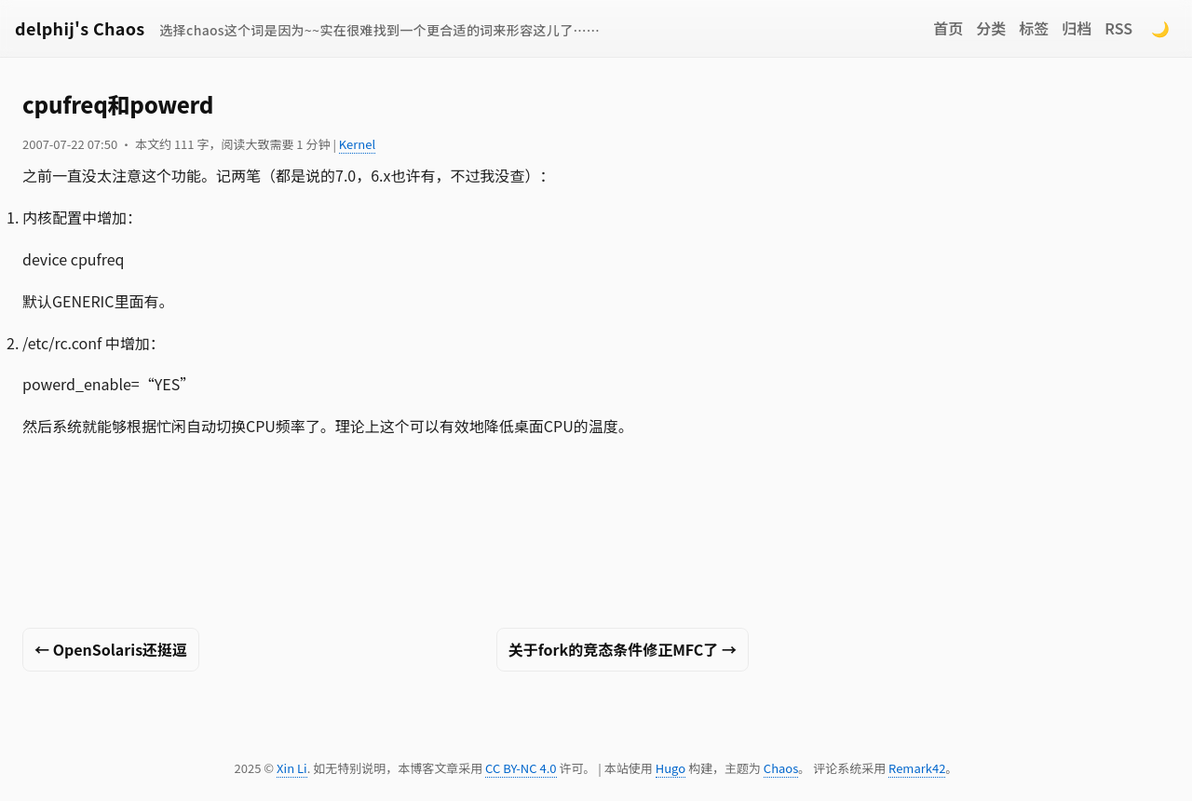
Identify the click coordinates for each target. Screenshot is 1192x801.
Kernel (357, 144)
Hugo (670, 768)
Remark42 (916, 768)
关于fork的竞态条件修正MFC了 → (622, 649)
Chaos (781, 768)
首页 (948, 28)
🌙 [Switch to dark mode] (1160, 28)
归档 (1076, 28)
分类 (991, 28)
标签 (1034, 28)
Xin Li (292, 768)
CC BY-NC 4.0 (520, 768)
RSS (1118, 28)
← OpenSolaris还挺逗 (110, 649)
